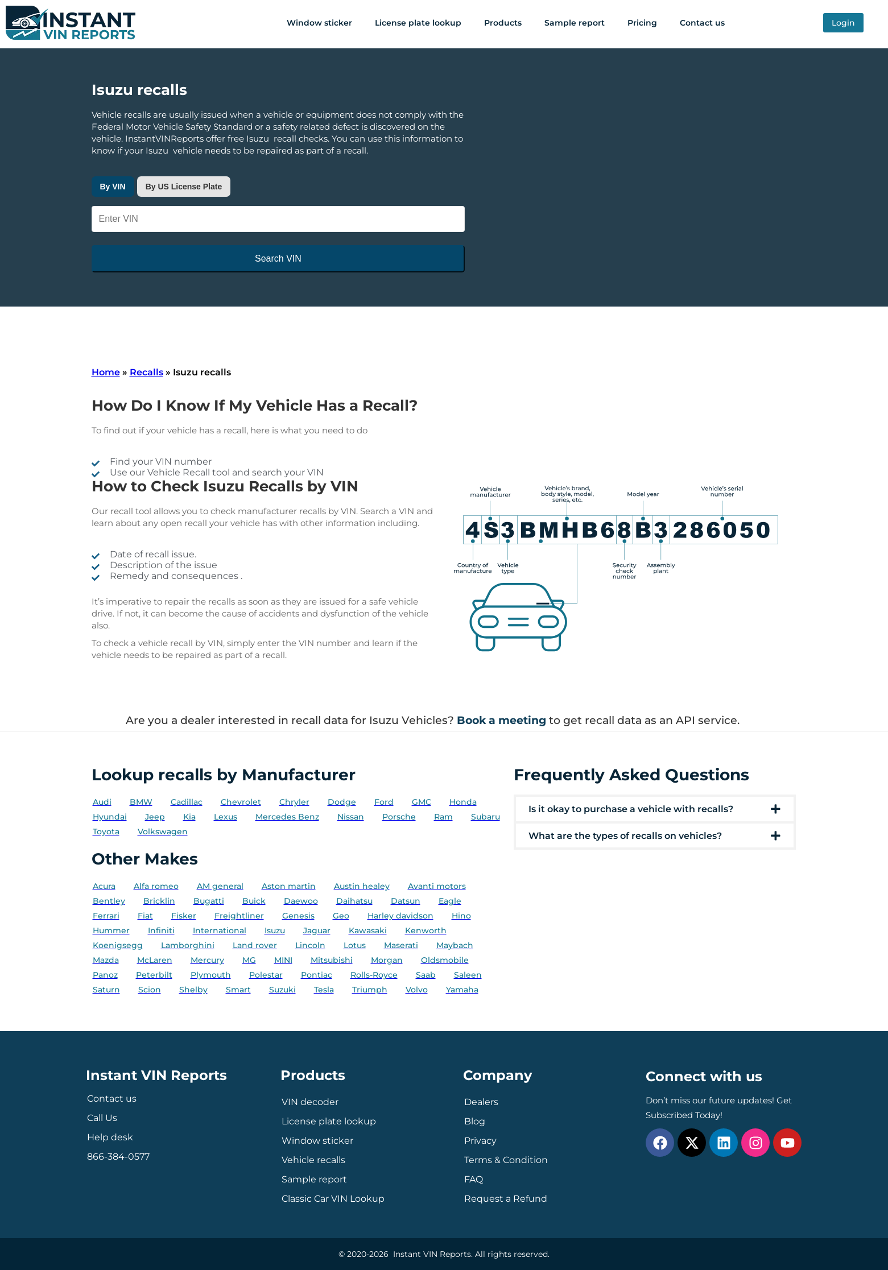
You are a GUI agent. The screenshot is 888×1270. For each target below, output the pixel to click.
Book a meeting (501, 720)
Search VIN (278, 258)
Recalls (146, 372)
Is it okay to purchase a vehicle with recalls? (630, 809)
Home (106, 372)
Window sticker (319, 23)
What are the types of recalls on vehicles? (625, 835)
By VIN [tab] (113, 186)
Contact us (702, 23)
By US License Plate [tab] (184, 186)
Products (503, 23)
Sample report (574, 23)
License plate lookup (418, 23)
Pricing (642, 23)
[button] (655, 809)
